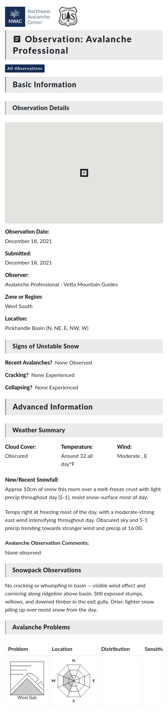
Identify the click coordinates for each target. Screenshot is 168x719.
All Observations (24, 68)
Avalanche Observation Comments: (47, 542)
